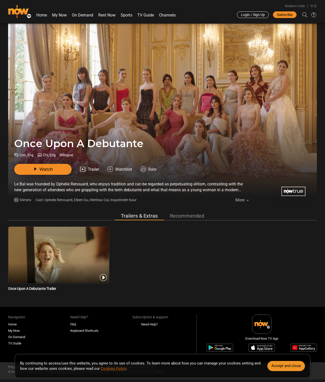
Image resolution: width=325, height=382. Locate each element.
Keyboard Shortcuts (84, 331)
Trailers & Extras (139, 216)
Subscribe (284, 15)
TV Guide (145, 15)
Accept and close (286, 365)
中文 (313, 6)
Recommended (187, 216)
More (240, 200)
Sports (126, 15)
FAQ (73, 324)
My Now (59, 15)
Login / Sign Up (253, 15)
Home (41, 15)
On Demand (82, 15)
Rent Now (107, 15)
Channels (167, 15)
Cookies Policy (113, 368)
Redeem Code (295, 6)
